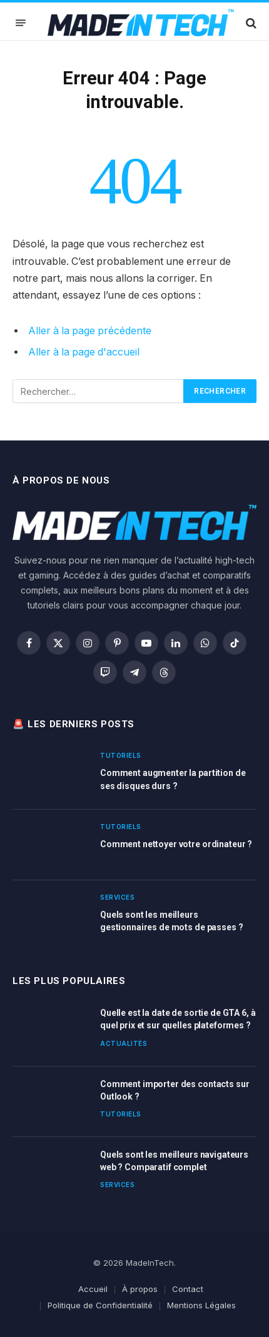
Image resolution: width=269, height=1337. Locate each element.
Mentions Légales (201, 1305)
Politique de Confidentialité (100, 1305)
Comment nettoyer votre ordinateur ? (176, 844)
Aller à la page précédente (89, 331)
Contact (187, 1289)
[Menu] (21, 22)
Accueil (93, 1289)
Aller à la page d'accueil (84, 352)
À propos (140, 1289)
